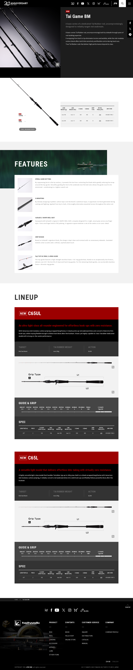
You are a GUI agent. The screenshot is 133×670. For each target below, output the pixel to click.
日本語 (108, 661)
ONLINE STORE (70, 640)
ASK (100, 114)
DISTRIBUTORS (87, 636)
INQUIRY (85, 632)
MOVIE (67, 632)
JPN (115, 3)
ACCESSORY (53, 643)
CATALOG (85, 640)
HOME (16, 599)
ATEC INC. (29, 667)
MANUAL (85, 643)
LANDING (52, 640)
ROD (50, 632)
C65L (20, 122)
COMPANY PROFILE (111, 632)
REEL (51, 636)
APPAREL (52, 647)
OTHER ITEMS (54, 655)
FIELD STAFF (69, 636)
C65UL (21, 116)
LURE (51, 651)
